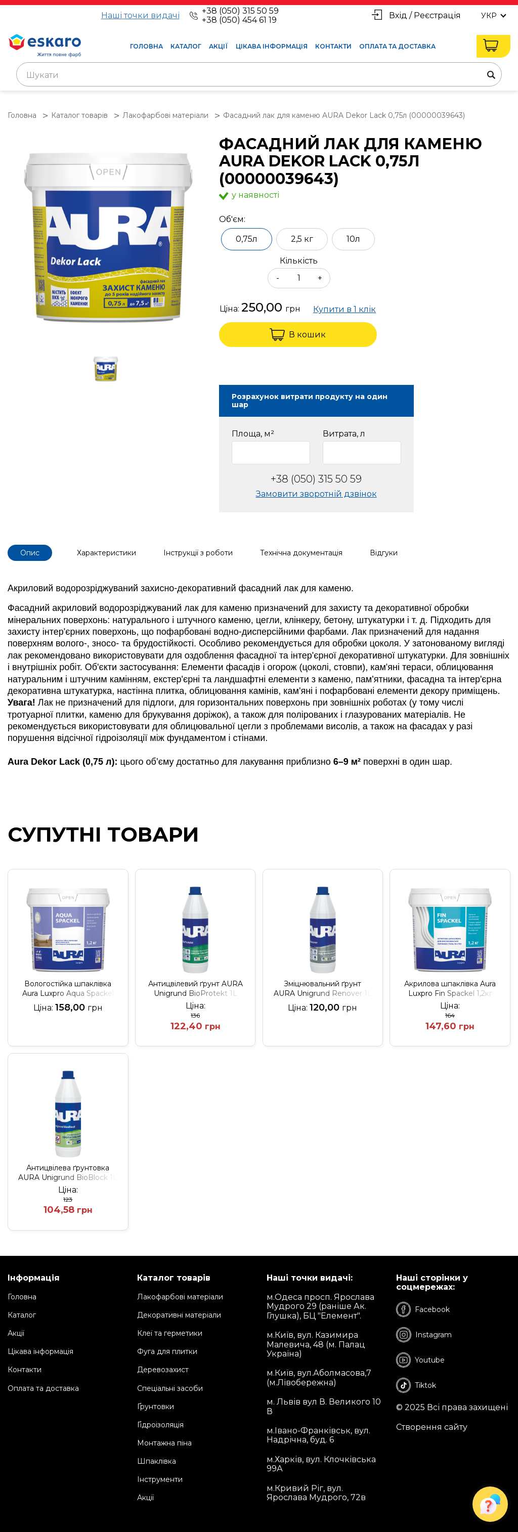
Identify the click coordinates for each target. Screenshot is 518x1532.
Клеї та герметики (169, 1333)
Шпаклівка (156, 1461)
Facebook (423, 1309)
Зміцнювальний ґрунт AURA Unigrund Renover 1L (323, 988)
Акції (218, 46)
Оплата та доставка (397, 46)
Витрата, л (344, 434)
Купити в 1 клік (344, 309)
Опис (29, 552)
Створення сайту (431, 1427)
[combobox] (259, 74)
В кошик (298, 334)
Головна (146, 46)
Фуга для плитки (167, 1351)
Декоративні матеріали (179, 1315)
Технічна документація (301, 552)
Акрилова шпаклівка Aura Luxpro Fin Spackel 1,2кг (450, 988)
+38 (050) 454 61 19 (239, 20)
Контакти (333, 46)
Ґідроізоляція (160, 1425)
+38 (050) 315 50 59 (240, 11)
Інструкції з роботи (198, 552)
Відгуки (384, 552)
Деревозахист (163, 1370)
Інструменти (160, 1479)
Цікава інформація (272, 46)
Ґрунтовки (155, 1407)
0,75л (246, 239)
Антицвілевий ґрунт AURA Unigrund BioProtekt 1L (195, 988)
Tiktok (416, 1385)
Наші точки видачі (140, 15)
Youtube (420, 1360)
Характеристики (106, 552)
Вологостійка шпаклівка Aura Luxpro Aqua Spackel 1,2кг (68, 988)
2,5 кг (302, 239)
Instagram (424, 1334)
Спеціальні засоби (170, 1388)
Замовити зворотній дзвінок (316, 494)
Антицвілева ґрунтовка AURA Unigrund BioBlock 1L (67, 1172)
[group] (108, 237)
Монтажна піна (164, 1443)
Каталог (185, 46)
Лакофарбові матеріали (180, 1297)
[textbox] (259, 75)
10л (353, 239)
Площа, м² (253, 434)
